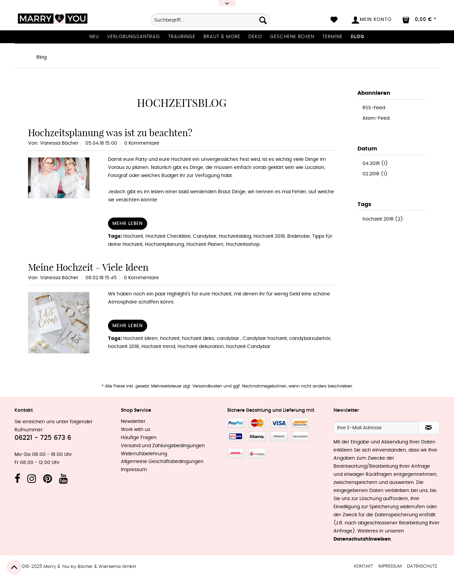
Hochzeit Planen (204, 244)
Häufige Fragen (139, 437)
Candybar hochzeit (265, 338)
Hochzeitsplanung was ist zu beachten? (110, 133)
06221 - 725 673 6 (43, 438)
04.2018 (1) (375, 163)
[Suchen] (263, 20)
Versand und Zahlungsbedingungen (163, 445)
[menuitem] (210, 22)
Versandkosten (207, 386)
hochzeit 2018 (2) (383, 219)
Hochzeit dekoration (201, 346)
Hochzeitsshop (243, 244)
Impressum (134, 469)
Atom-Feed (376, 118)
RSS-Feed (374, 108)
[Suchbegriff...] (210, 20)
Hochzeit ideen (140, 338)
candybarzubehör (309, 338)
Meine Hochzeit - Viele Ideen (88, 267)
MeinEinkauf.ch (257, 453)
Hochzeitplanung (164, 244)
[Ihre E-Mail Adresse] (376, 428)
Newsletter (133, 421)
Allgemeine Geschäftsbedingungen (162, 461)
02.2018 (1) (375, 174)
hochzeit (170, 338)
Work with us (135, 429)
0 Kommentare (141, 143)
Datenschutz (422, 566)
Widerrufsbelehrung (144, 454)
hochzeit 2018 (123, 346)
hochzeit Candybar (248, 346)
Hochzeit (133, 236)
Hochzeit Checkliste (168, 236)
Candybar (204, 236)
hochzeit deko (198, 338)
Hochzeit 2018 (269, 236)
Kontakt (363, 566)
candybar (228, 338)
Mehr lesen (127, 223)
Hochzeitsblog (235, 236)
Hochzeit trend (158, 346)
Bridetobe (298, 236)
